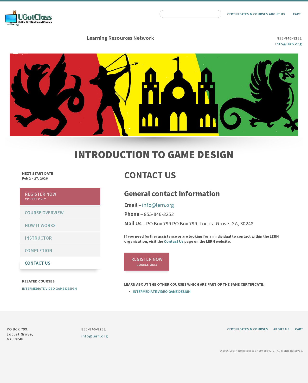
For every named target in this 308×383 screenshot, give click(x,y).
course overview (44, 212)
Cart (297, 14)
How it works (40, 225)
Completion (38, 250)
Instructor (38, 238)
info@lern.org (288, 43)
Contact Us (174, 241)
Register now (146, 261)
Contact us (37, 263)
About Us (277, 14)
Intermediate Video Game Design (162, 291)
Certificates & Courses (247, 14)
